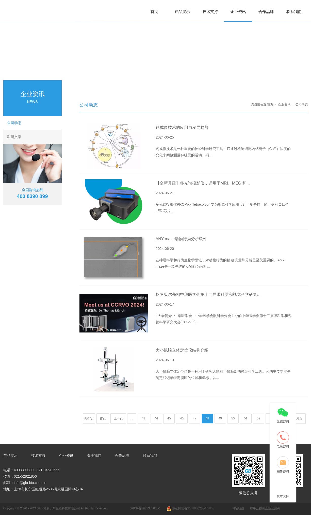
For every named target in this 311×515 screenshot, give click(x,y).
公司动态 (14, 123)
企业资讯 (238, 11)
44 (156, 418)
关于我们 (94, 455)
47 (194, 418)
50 (233, 418)
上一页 (118, 418)
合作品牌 (266, 11)
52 (258, 418)
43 (143, 418)
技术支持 (210, 11)
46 (181, 418)
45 (169, 418)
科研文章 (14, 137)
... (131, 418)
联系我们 (294, 11)
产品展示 (182, 11)
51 (245, 418)
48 (207, 418)
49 (220, 418)
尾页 (299, 418)
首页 (154, 11)
